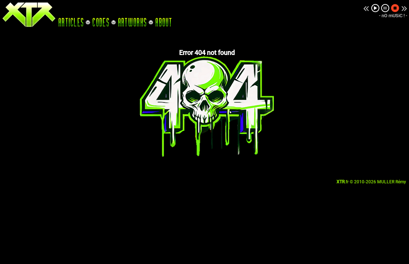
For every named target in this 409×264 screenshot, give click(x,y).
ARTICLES (71, 22)
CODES (101, 22)
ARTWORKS (132, 22)
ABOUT (164, 22)
